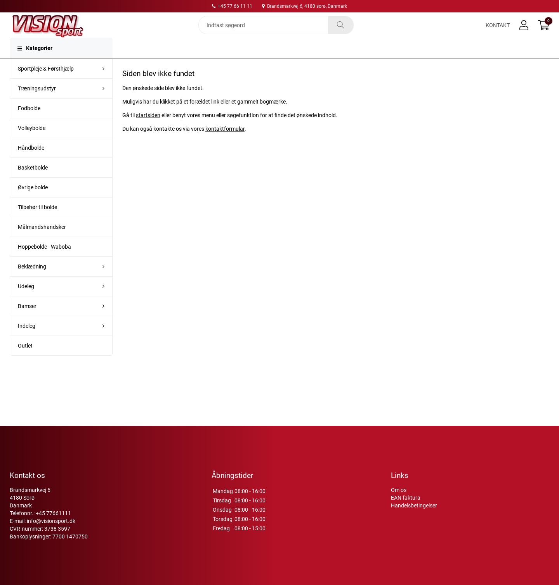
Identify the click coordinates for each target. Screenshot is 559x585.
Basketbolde (33, 181)
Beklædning (32, 280)
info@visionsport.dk (51, 521)
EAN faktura (405, 498)
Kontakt (498, 32)
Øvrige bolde (33, 201)
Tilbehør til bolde (37, 221)
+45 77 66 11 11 (232, 6)
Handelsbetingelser (414, 505)
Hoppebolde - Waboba (44, 261)
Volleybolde (31, 142)
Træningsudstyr (37, 102)
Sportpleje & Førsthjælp (46, 83)
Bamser (27, 320)
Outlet (25, 360)
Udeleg (26, 300)
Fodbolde (29, 122)
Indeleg (26, 340)
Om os (398, 490)
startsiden (148, 129)
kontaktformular (225, 143)
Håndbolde (31, 162)
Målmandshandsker (42, 241)
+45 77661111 (53, 513)
